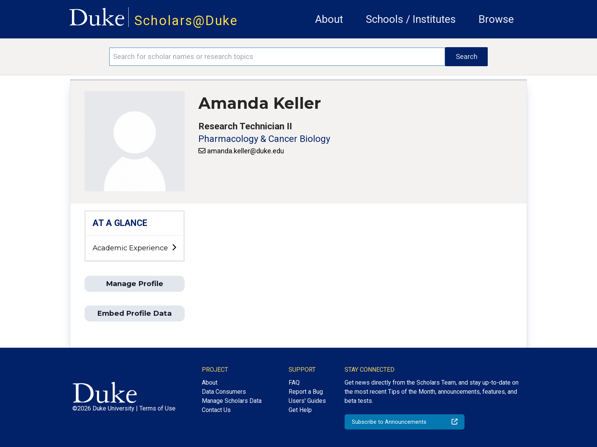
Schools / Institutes (411, 19)
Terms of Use (157, 408)
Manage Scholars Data (232, 400)
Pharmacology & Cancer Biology (264, 139)
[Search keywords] (277, 57)
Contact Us (216, 410)
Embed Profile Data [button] (134, 313)
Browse (496, 19)
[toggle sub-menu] (174, 248)
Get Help (300, 410)
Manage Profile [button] (134, 283)
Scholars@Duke (186, 20)
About (329, 19)
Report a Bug (306, 391)
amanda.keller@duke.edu (245, 151)
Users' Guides (307, 400)
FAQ (294, 382)
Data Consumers (224, 391)
